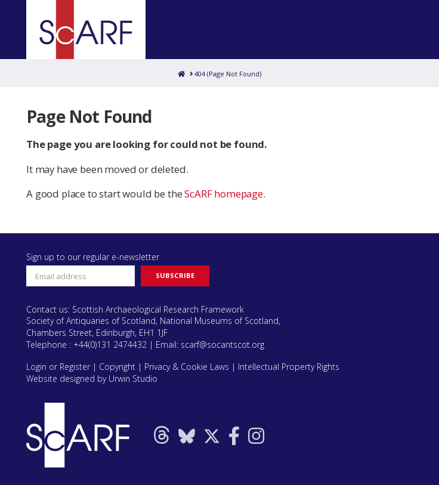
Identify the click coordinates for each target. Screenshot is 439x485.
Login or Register (58, 366)
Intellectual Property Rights (288, 366)
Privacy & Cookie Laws (186, 366)
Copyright (117, 366)
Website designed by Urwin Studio (91, 378)
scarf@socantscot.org (222, 344)
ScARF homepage (223, 193)
